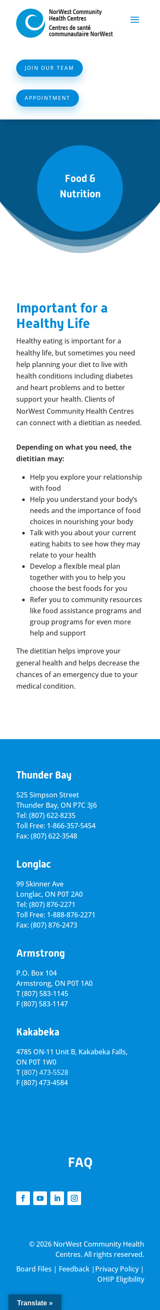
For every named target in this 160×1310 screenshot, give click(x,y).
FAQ (80, 1162)
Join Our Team (49, 68)
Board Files (34, 1269)
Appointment (47, 97)
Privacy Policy (117, 1269)
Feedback (74, 1269)
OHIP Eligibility (120, 1279)
